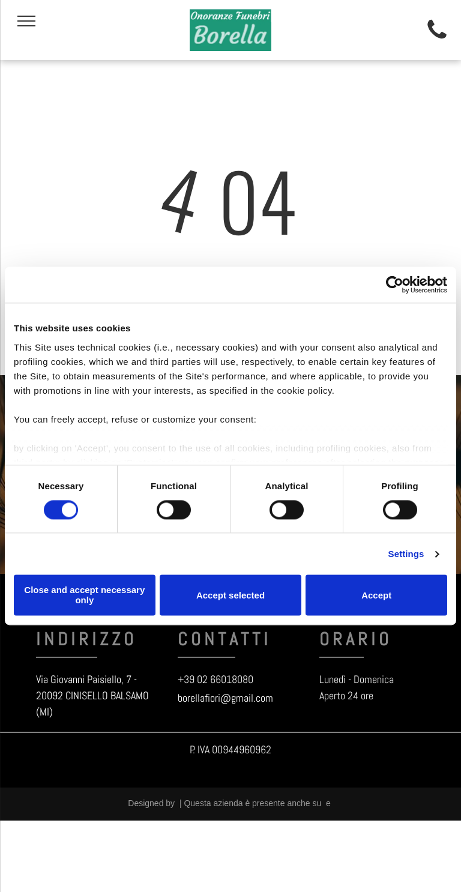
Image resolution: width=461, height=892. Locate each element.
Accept (376, 595)
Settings (406, 554)
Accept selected (230, 595)
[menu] (26, 21)
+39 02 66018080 (215, 679)
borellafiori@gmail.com (225, 698)
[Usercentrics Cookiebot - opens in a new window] (394, 285)
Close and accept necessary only (84, 595)
